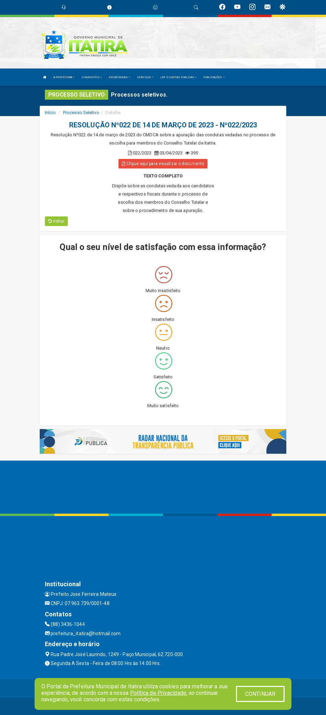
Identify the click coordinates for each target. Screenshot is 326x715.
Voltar (56, 221)
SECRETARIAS (119, 77)
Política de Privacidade (158, 693)
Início (50, 112)
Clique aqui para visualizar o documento (163, 163)
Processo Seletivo (81, 112)
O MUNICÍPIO (92, 77)
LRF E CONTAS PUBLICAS (178, 77)
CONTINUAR (260, 694)
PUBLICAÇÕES (213, 77)
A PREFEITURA (64, 77)
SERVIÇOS (145, 77)
